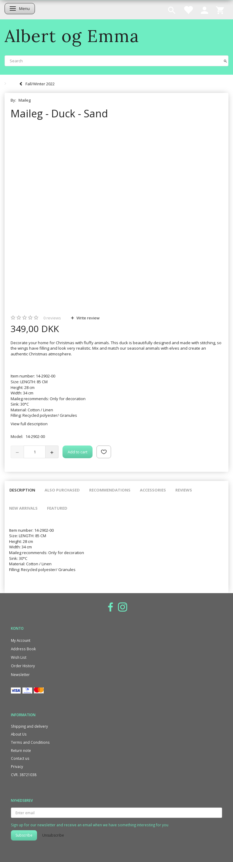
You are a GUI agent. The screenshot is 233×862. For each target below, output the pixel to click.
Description (22, 490)
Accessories (153, 490)
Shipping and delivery (29, 726)
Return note (21, 750)
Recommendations (109, 490)
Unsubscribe (53, 835)
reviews (52, 318)
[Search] (225, 61)
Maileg (25, 100)
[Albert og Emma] (72, 36)
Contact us (20, 758)
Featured (57, 508)
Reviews (183, 490)
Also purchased (62, 490)
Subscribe (23, 835)
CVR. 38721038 (23, 774)
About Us (19, 734)
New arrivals (23, 508)
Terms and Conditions (30, 742)
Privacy (17, 766)
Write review (88, 318)
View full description (29, 423)
